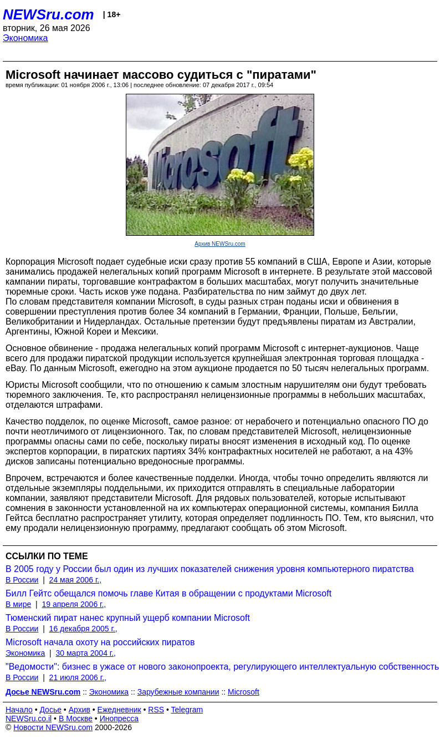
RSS (156, 709)
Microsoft (243, 691)
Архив (79, 709)
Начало (19, 709)
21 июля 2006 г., (77, 677)
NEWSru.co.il (29, 718)
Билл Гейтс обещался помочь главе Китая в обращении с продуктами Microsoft (168, 593)
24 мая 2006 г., (75, 579)
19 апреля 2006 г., (74, 604)
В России (22, 579)
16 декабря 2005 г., (83, 628)
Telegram (187, 709)
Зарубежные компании (178, 691)
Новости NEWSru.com (53, 727)
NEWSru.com (48, 14)
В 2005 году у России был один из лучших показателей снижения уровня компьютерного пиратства (210, 569)
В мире (18, 604)
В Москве (76, 718)
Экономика (25, 38)
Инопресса (119, 718)
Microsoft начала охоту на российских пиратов (100, 642)
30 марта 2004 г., (86, 653)
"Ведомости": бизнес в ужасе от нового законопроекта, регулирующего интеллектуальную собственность (222, 666)
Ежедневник (119, 709)
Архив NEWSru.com (220, 244)
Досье (50, 709)
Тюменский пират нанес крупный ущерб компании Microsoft (128, 618)
